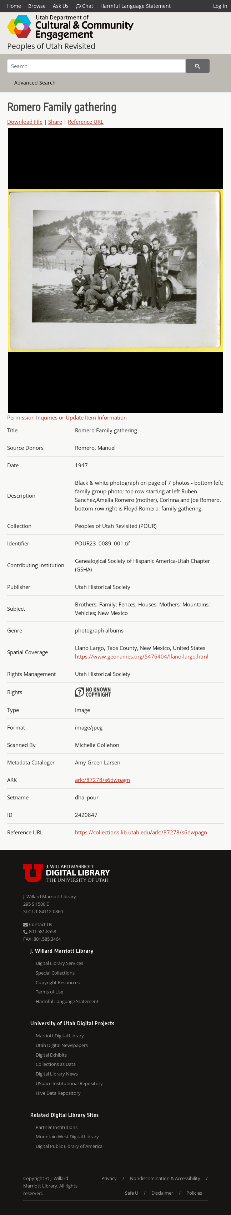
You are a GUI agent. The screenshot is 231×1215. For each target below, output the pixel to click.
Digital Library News (57, 1074)
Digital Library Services (59, 963)
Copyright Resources (58, 982)
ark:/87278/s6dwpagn (102, 779)
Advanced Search (35, 82)
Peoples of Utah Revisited (51, 46)
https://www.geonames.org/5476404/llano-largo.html (142, 656)
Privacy (109, 1178)
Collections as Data (56, 1064)
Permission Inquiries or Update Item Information (67, 417)
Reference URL (86, 121)
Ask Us (61, 5)
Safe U (131, 1193)
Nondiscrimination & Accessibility (165, 1178)
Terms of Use (49, 991)
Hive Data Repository (58, 1093)
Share (55, 121)
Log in (220, 5)
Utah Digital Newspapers (62, 1045)
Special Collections (55, 973)
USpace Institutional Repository (69, 1083)
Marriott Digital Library (60, 1035)
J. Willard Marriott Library (49, 896)
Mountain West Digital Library (67, 1136)
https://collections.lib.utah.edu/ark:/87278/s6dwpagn (141, 832)
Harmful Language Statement (135, 5)
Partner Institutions (56, 1127)
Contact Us (37, 924)
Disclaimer (162, 1193)
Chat (84, 6)
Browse (37, 5)
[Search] (96, 66)
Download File (24, 121)
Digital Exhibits (51, 1055)
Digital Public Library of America (69, 1146)
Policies (194, 1193)
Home (14, 5)
